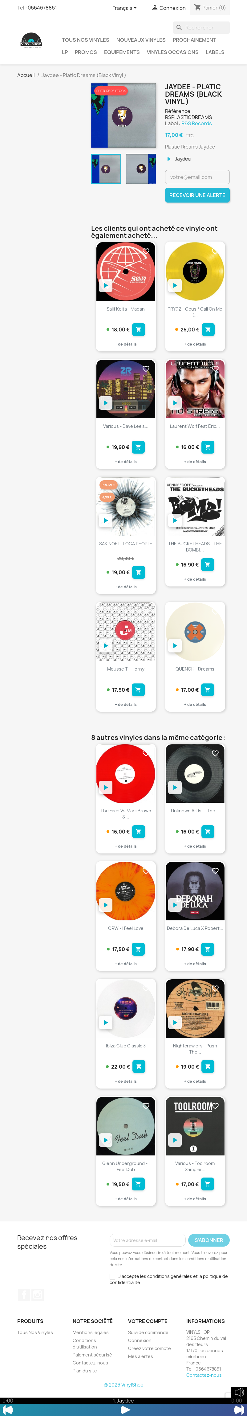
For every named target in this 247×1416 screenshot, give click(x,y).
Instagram (37, 1318)
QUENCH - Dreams (195, 678)
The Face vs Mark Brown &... (125, 825)
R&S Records (196, 123)
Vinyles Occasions (173, 52)
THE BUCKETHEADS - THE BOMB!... (195, 553)
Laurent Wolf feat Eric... (195, 429)
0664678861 (42, 7)
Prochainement (194, 40)
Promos (86, 52)
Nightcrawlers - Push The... (195, 1066)
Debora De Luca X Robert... (195, 943)
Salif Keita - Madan (126, 309)
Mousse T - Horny (125, 678)
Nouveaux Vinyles (141, 40)
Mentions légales (91, 1355)
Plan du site (85, 1394)
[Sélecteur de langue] (125, 8)
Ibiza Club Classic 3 (126, 1063)
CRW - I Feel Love (126, 943)
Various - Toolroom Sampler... (195, 1187)
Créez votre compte (149, 1371)
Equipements (122, 52)
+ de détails (126, 347)
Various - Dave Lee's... (125, 429)
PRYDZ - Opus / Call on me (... (195, 312)
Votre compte (148, 1344)
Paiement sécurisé (92, 1378)
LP (65, 52)
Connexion (140, 1363)
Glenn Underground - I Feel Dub (125, 1187)
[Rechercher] (201, 27)
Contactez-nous (90, 1386)
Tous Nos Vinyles (85, 40)
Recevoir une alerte (197, 195)
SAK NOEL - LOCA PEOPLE (125, 549)
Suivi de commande (148, 1355)
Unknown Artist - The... (195, 822)
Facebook (24, 1318)
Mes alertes (140, 1379)
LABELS (215, 52)
